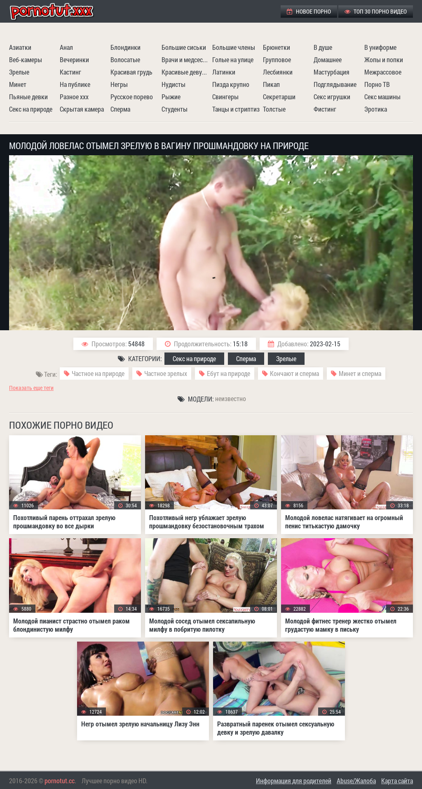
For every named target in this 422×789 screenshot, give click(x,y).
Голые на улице (232, 59)
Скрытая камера (82, 109)
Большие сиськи (184, 47)
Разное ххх (74, 96)
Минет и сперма (360, 373)
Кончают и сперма (294, 373)
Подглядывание (335, 84)
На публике (75, 84)
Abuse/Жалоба (356, 780)
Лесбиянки (278, 72)
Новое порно (309, 11)
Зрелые (19, 72)
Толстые (274, 109)
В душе (323, 47)
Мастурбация (331, 72)
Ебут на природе (228, 373)
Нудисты (173, 84)
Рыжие (171, 96)
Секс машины (382, 96)
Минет (17, 84)
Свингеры (225, 96)
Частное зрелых (165, 373)
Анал (66, 47)
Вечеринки (74, 59)
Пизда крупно (230, 84)
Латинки (223, 72)
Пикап (271, 84)
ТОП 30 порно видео (376, 11)
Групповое (277, 59)
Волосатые (125, 59)
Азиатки (20, 47)
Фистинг (325, 109)
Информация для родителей (293, 780)
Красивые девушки (186, 72)
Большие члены (233, 47)
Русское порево (131, 96)
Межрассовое (382, 72)
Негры (119, 84)
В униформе (380, 47)
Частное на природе (98, 373)
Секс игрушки (332, 96)
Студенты (175, 109)
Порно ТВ (377, 84)
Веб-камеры (25, 59)
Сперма (120, 109)
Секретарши (279, 96)
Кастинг (70, 72)
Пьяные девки (28, 96)
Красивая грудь (131, 72)
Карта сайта (397, 780)
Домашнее (328, 59)
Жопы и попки (383, 59)
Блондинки (125, 47)
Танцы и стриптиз (236, 109)
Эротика (375, 109)
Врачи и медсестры (186, 59)
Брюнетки (276, 47)
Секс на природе (30, 109)
